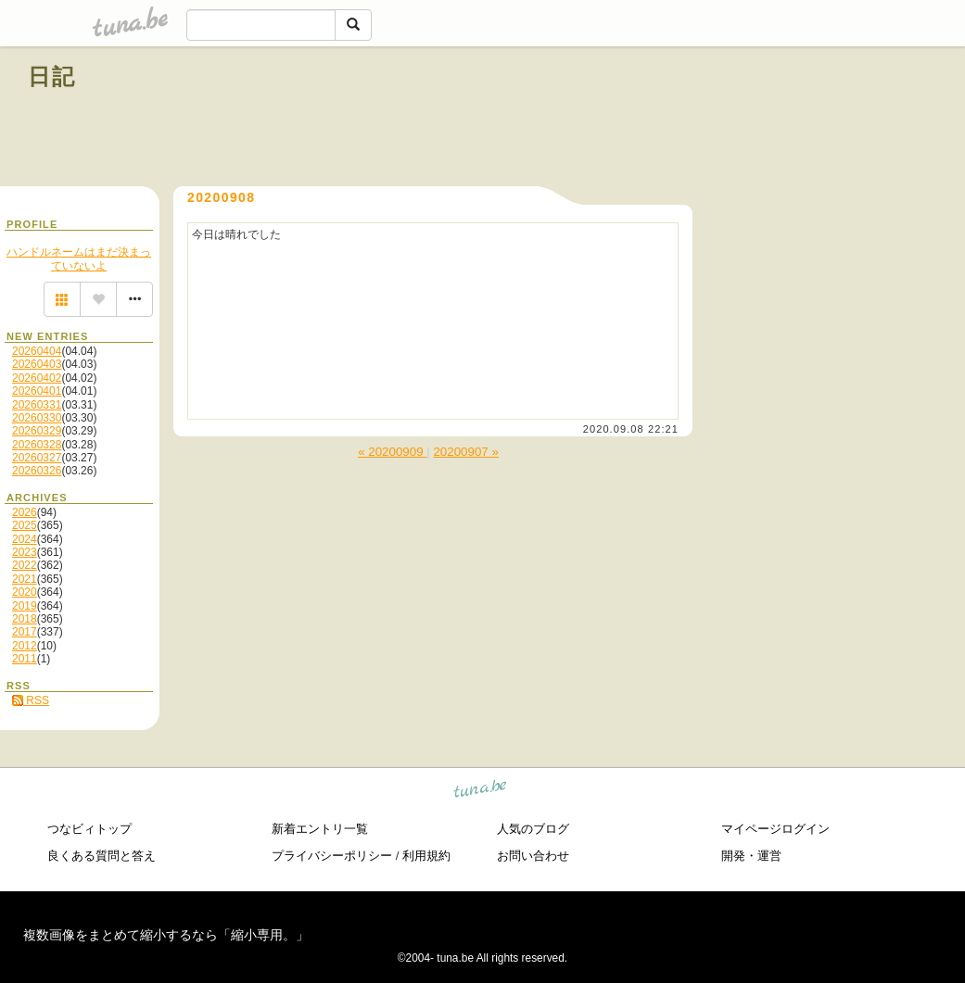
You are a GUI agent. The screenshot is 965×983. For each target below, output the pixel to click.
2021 (24, 579)
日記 (52, 76)
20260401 (36, 390)
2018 (24, 618)
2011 (24, 658)
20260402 (36, 378)
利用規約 (426, 856)
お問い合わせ (533, 856)
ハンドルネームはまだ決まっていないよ (78, 258)
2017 (24, 631)
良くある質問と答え (101, 856)
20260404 (36, 351)
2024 (24, 539)
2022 (24, 565)
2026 (24, 512)
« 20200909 (392, 452)
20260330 (36, 417)
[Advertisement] (726, 118)
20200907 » (465, 452)
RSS (30, 700)
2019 (24, 605)
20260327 (36, 457)
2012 (24, 645)
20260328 (36, 444)
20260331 (36, 404)
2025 (24, 525)
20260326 (36, 470)
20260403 (36, 364)
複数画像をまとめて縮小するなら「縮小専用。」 (166, 934)
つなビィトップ (89, 829)
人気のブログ (533, 829)
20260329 (36, 430)
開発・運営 (751, 856)
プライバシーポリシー (332, 856)
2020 (24, 592)
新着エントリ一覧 (320, 829)
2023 (24, 552)
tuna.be (480, 791)
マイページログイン (775, 829)
